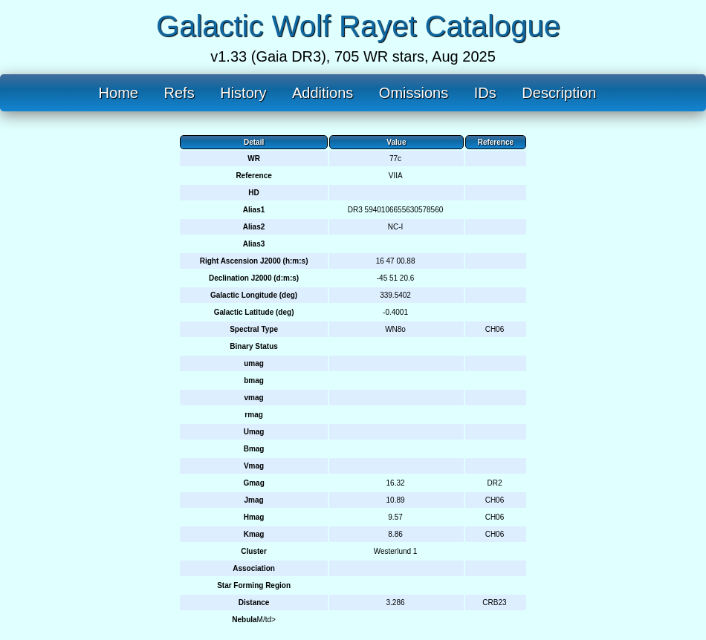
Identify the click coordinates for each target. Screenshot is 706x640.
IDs (485, 93)
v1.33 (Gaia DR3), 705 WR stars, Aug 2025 (353, 56)
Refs (179, 93)
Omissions (413, 93)
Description (559, 93)
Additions (322, 93)
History (243, 93)
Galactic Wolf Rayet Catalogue (358, 26)
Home (118, 93)
